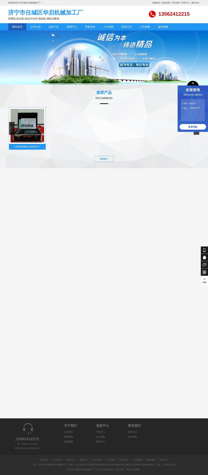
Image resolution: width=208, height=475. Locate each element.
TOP (204, 281)
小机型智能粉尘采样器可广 (27, 146)
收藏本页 (156, 3)
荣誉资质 (90, 26)
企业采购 (100, 436)
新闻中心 (72, 26)
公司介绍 (35, 26)
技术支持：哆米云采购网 (127, 469)
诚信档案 (163, 26)
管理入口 (185, 3)
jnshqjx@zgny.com (32, 448)
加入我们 (132, 436)
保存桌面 (166, 3)
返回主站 (195, 3)
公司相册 (145, 26)
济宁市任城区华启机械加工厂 (45, 12)
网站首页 (17, 26)
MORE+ (104, 159)
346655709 (195, 108)
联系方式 (127, 26)
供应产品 (54, 26)
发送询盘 (192, 126)
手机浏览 (176, 3)
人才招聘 (108, 26)
